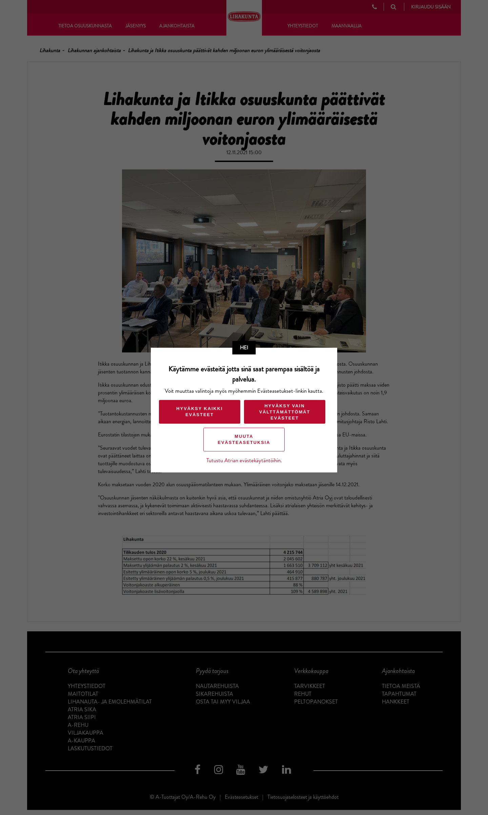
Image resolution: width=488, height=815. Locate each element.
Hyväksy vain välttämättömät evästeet (284, 412)
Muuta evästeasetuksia (244, 439)
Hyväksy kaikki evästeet (199, 411)
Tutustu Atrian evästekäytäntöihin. (244, 460)
